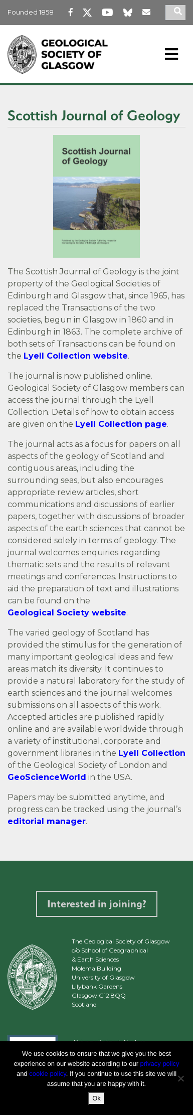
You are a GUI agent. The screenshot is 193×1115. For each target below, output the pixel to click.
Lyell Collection (151, 753)
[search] (179, 12)
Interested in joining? (96, 903)
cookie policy (47, 1073)
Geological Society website (67, 612)
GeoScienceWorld (47, 777)
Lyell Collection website (76, 356)
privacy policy (159, 1063)
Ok (96, 1098)
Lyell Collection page (121, 424)
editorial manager (47, 821)
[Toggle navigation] (171, 54)
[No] (180, 1078)
